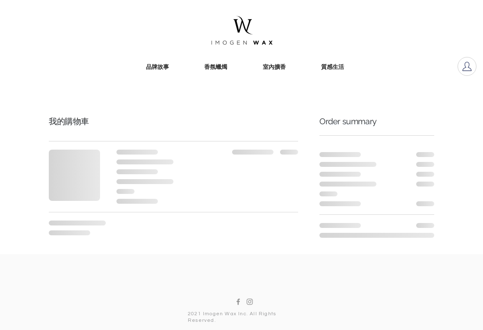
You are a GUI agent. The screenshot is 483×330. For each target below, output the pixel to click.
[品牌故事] (157, 67)
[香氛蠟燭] (216, 67)
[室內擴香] (274, 67)
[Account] (467, 66)
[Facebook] (238, 302)
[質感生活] (332, 67)
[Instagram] (250, 302)
